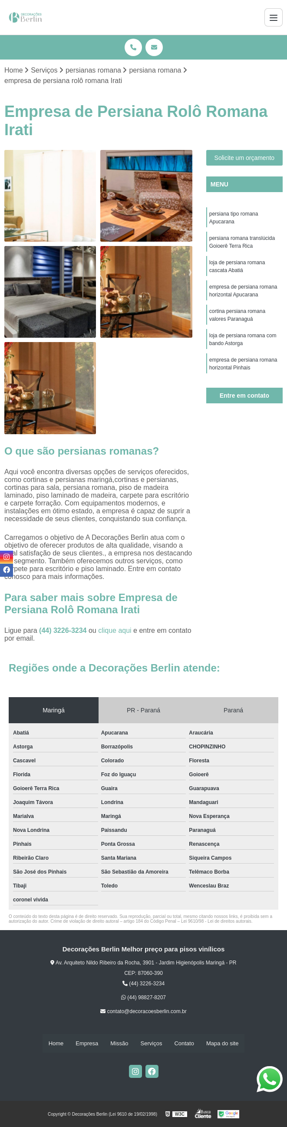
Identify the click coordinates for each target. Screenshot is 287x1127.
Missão (119, 1043)
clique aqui (115, 630)
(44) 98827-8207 (143, 997)
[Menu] (273, 17)
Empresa (87, 1043)
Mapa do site (222, 1043)
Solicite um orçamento (244, 157)
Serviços (151, 1043)
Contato (184, 1043)
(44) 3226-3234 (64, 630)
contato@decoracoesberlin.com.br (143, 1011)
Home (56, 1043)
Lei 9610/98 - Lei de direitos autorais (216, 921)
